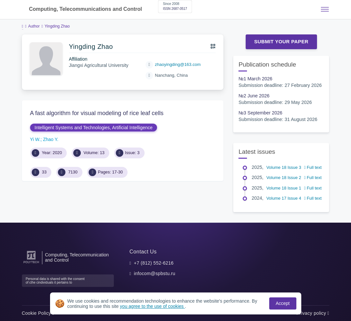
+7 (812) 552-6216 (154, 263)
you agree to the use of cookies (152, 306)
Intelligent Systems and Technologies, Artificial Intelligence (94, 127)
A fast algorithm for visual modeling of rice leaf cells (97, 113)
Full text (313, 167)
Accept (283, 303)
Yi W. (35, 139)
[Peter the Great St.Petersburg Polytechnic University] (31, 263)
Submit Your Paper (281, 41)
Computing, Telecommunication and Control (77, 257)
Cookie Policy (38, 313)
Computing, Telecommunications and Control (85, 9)
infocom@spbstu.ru (154, 273)
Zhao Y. (50, 139)
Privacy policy (312, 313)
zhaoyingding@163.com (178, 64)
